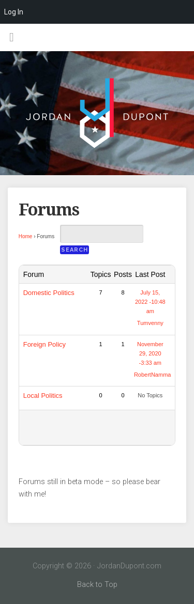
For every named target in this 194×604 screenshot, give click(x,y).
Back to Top (97, 584)
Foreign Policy (44, 344)
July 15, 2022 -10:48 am (150, 301)
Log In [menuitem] (13, 12)
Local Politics (43, 395)
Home (26, 236)
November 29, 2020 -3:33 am (150, 353)
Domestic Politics (48, 293)
